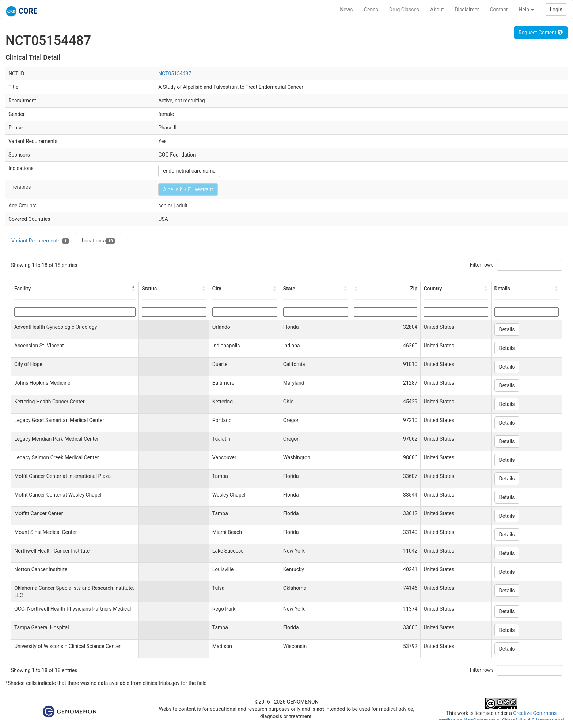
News (346, 9)
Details (507, 329)
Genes (371, 9)
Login (556, 9)
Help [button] (526, 9)
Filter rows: (482, 265)
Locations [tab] (99, 241)
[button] (133, 288)
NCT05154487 (174, 73)
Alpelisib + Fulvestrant (188, 189)
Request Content (541, 32)
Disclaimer (467, 9)
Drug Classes (404, 9)
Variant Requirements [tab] (40, 241)
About (437, 9)
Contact (499, 9)
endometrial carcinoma (189, 171)
